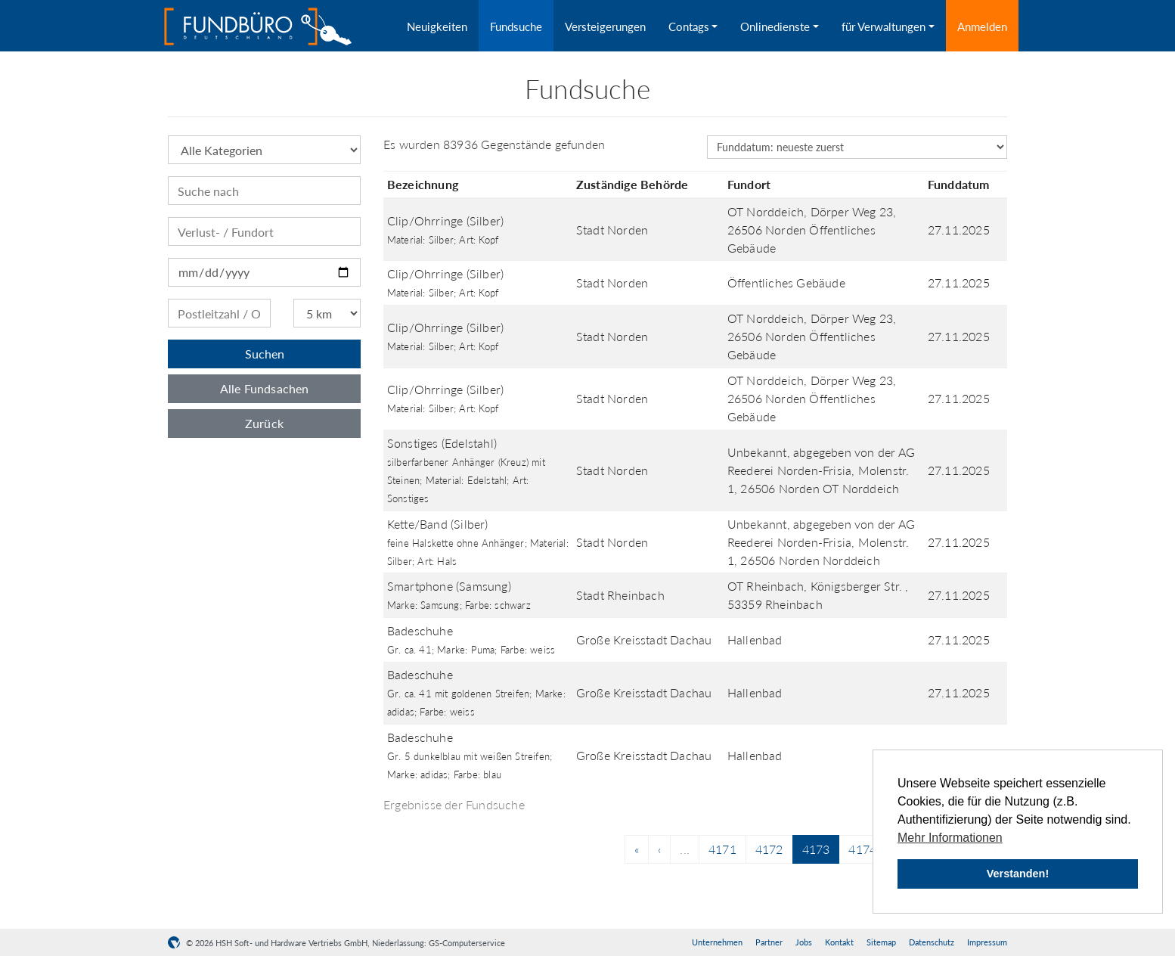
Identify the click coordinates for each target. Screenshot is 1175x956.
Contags (688, 26)
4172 (769, 849)
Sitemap (881, 942)
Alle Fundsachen (264, 388)
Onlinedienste (775, 26)
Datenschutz (931, 942)
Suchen (264, 353)
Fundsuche (516, 26)
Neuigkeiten (437, 26)
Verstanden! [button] (1018, 874)
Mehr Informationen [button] (950, 837)
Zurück (264, 423)
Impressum (987, 942)
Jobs (803, 942)
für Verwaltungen (883, 26)
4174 (862, 849)
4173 (816, 849)
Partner (769, 942)
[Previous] (637, 849)
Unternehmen (717, 942)
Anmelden (982, 26)
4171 (722, 849)
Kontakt (839, 942)
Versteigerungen (605, 26)
